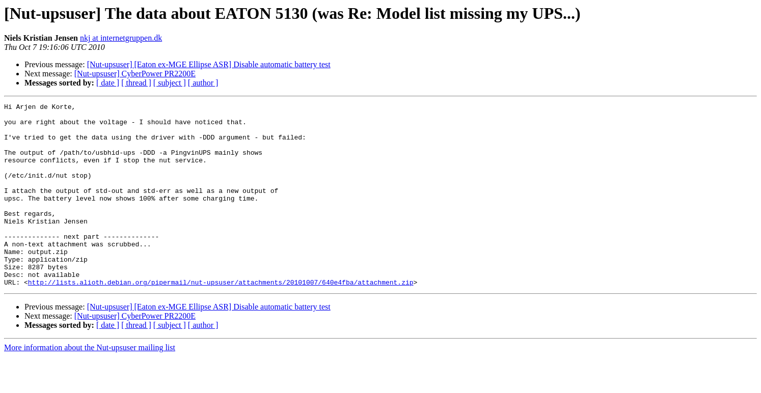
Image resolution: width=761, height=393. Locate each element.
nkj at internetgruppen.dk (121, 38)
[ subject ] (169, 82)
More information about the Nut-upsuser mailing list (89, 384)
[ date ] (107, 82)
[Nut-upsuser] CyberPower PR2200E (135, 73)
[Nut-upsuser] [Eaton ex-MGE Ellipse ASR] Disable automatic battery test (209, 64)
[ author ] (203, 82)
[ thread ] (136, 82)
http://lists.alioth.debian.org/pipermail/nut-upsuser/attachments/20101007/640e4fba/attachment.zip (221, 318)
